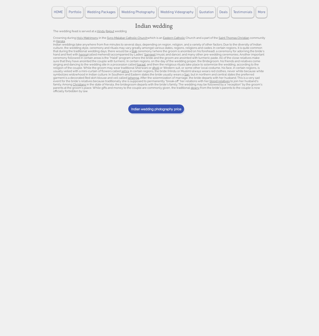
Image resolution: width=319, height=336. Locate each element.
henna (83, 54)
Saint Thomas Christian (234, 38)
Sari (186, 74)
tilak (134, 51)
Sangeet (150, 54)
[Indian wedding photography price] (156, 109)
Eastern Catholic (174, 38)
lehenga (133, 77)
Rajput (110, 31)
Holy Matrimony (87, 38)
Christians (79, 84)
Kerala (60, 41)
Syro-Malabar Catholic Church (127, 38)
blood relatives (220, 81)
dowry (195, 87)
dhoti (155, 67)
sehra (125, 71)
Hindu (101, 31)
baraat (141, 64)
